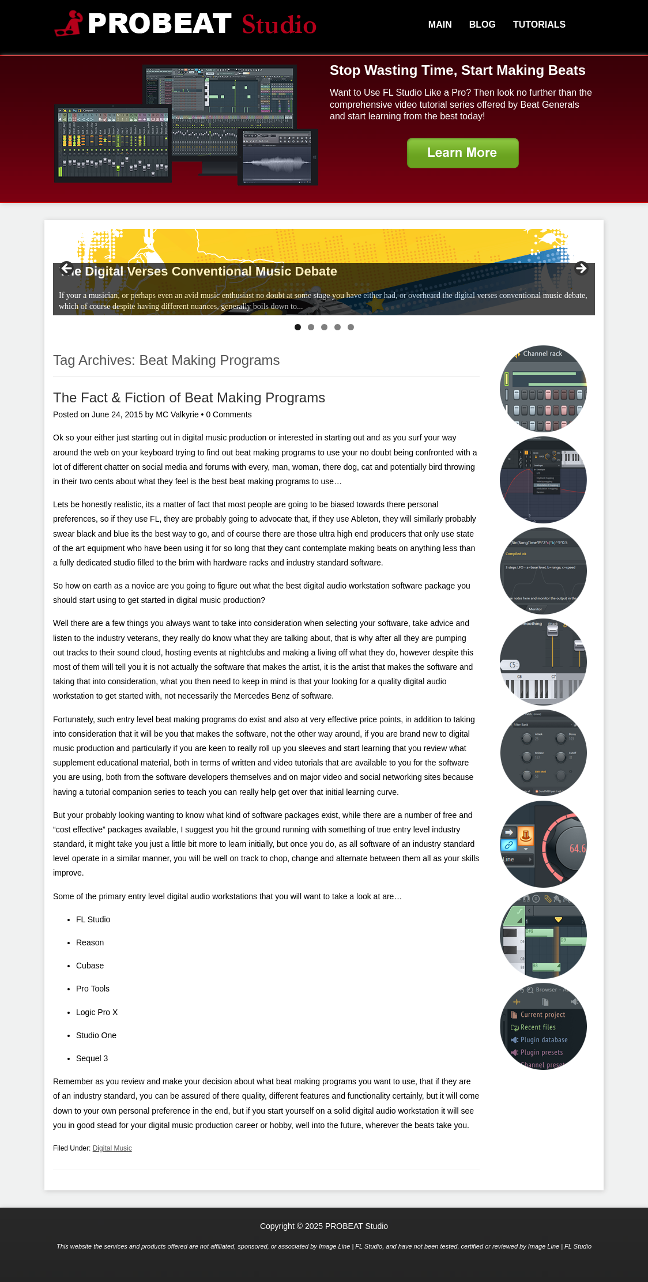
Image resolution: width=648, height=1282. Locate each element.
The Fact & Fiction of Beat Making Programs (189, 397)
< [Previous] (67, 269)
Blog (482, 24)
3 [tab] (324, 327)
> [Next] (580, 269)
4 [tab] (337, 327)
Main (440, 24)
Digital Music (112, 1148)
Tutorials (539, 24)
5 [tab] (351, 327)
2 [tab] (311, 327)
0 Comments (228, 414)
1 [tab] (298, 327)
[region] (324, 272)
